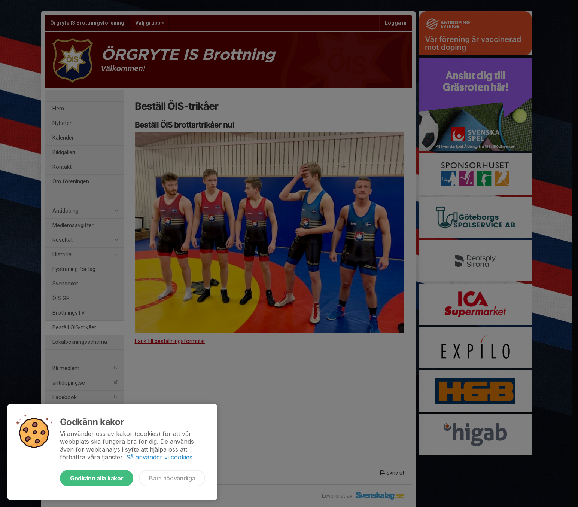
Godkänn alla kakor (96, 478)
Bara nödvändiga (172, 478)
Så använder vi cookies (159, 457)
